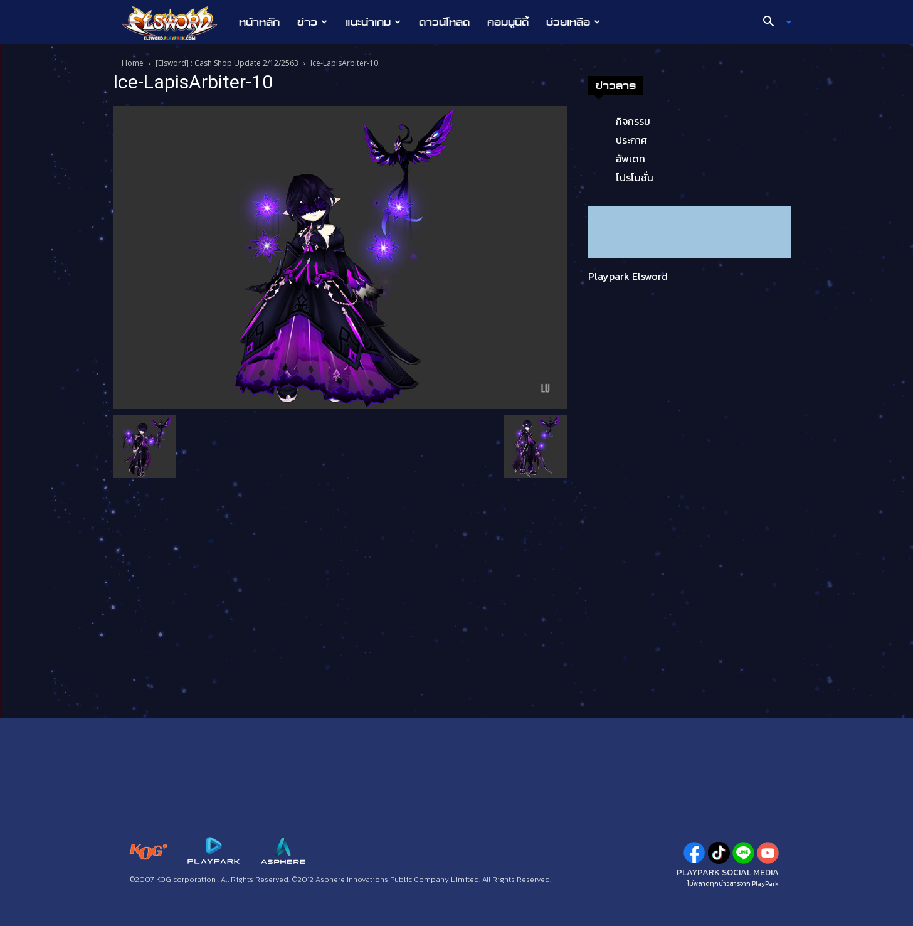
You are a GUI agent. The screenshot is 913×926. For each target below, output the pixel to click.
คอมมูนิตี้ (508, 22)
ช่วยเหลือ (573, 22)
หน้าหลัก (259, 22)
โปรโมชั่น (634, 177)
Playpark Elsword (628, 276)
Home (133, 63)
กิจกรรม (633, 121)
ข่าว (312, 22)
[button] (772, 22)
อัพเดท (630, 158)
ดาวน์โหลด (444, 22)
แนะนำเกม (373, 22)
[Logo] (176, 22)
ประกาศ (631, 139)
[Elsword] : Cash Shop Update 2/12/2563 (227, 63)
